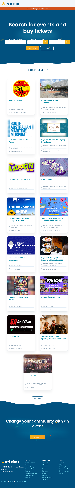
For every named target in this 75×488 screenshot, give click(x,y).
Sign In (27, 477)
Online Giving (29, 467)
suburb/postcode (37, 39)
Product (27, 465)
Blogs (61, 465)
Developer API (63, 469)
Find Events (30, 48)
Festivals (45, 471)
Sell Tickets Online (31, 473)
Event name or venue (15, 39)
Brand (61, 473)
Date (59, 39)
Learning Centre (64, 467)
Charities (45, 465)
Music (44, 473)
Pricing (27, 471)
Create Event (37, 437)
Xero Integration (64, 471)
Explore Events (30, 463)
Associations (46, 463)
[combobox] (37, 42)
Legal (11, 481)
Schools (44, 475)
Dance (44, 469)
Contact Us (62, 463)
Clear (45, 48)
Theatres (45, 479)
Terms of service (21, 481)
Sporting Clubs (46, 477)
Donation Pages (30, 469)
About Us (4, 481)
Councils (45, 467)
